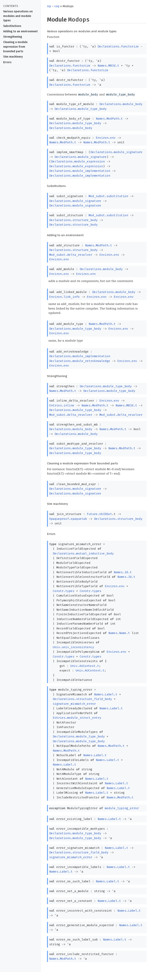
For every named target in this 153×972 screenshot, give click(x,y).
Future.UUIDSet (99, 514)
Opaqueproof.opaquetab (68, 519)
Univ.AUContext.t (84, 666)
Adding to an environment (20, 31)
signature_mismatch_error (74, 704)
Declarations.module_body (120, 104)
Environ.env (106, 138)
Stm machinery (13, 56)
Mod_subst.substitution (108, 196)
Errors (7, 62)
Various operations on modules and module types (18, 16)
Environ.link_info (64, 297)
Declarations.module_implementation (79, 171)
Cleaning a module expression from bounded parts (15, 46)
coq (56, 6)
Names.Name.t (119, 633)
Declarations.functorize (118, 46)
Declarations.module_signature (116, 152)
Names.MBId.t (108, 65)
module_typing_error (122, 808)
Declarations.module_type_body (81, 109)
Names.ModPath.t (109, 118)
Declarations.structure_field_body (82, 699)
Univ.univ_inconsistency (73, 647)
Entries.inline (61, 405)
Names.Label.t (105, 694)
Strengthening (12, 36)
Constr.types (63, 591)
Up (49, 6)
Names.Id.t (123, 572)
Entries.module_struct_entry (77, 717)
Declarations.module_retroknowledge (79, 361)
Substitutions (12, 26)
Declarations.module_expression (78, 161)
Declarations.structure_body (73, 220)
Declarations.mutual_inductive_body (83, 553)
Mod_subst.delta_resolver (70, 255)
